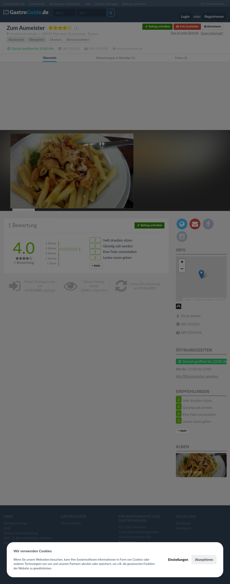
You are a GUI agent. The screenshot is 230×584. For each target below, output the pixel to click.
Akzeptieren (204, 559)
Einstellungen (178, 559)
